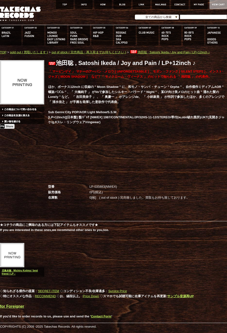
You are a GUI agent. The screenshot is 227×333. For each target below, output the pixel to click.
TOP (3, 52)
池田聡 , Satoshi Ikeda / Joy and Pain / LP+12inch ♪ (170, 52)
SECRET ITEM (48, 291)
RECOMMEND (45, 296)
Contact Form (101, 316)
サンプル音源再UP (180, 296)
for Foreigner (12, 306)
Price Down (91, 296)
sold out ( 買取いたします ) (29, 52)
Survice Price (117, 291)
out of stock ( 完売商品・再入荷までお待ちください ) (89, 52)
